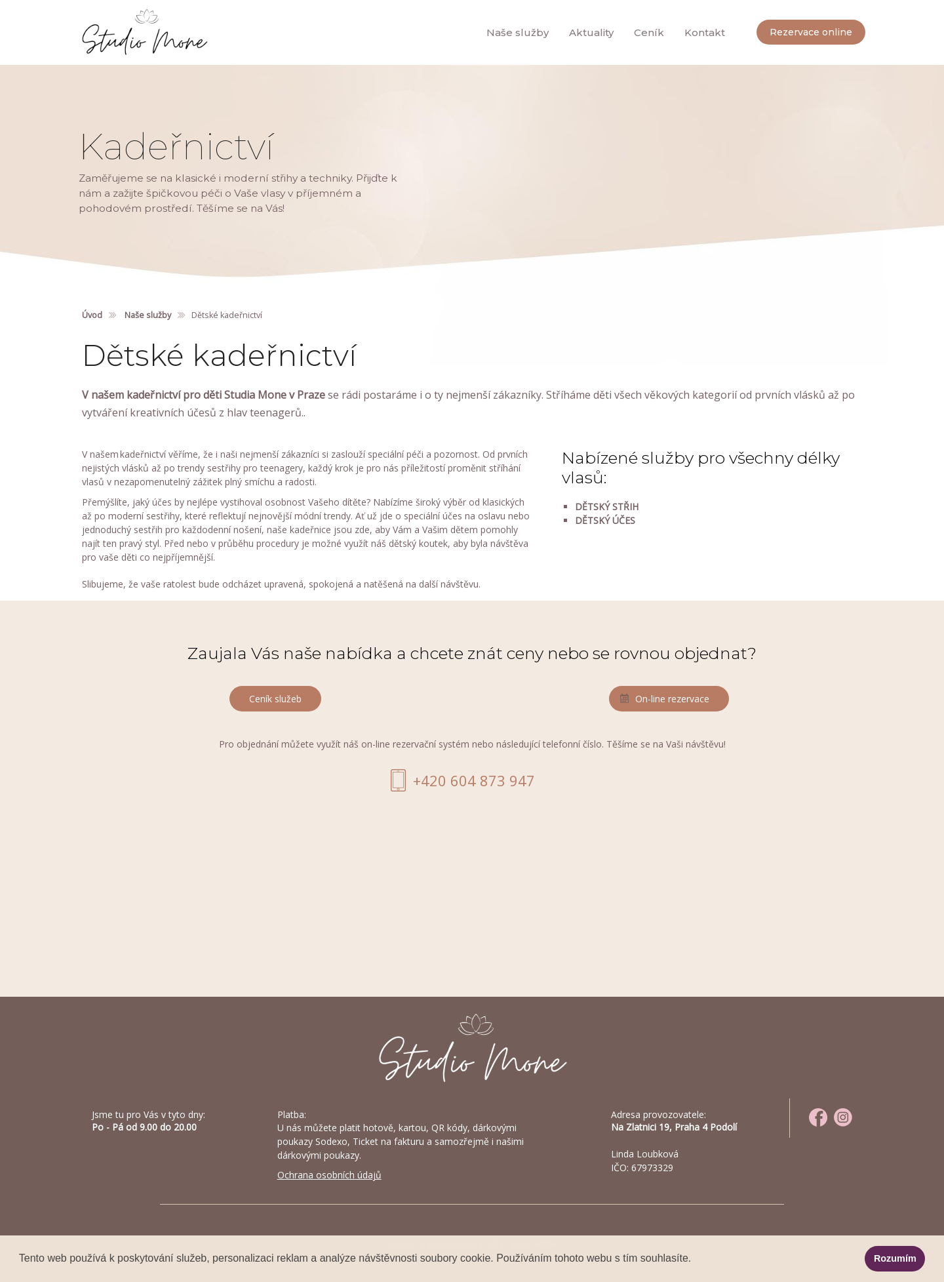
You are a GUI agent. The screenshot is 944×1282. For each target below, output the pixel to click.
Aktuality (591, 32)
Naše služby (517, 32)
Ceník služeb (275, 698)
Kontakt (704, 32)
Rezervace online (811, 32)
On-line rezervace (672, 698)
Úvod (92, 315)
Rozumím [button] (895, 1258)
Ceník (649, 32)
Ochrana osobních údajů (329, 1175)
